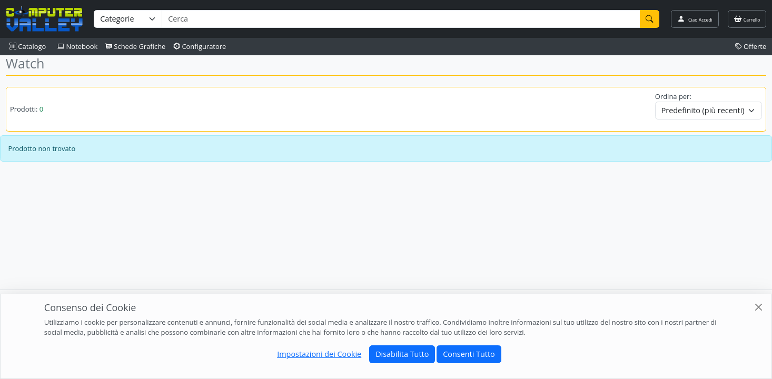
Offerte (751, 46)
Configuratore (199, 46)
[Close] (759, 307)
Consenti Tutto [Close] (468, 354)
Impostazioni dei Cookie (319, 354)
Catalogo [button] (27, 46)
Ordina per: (673, 96)
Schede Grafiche (135, 46)
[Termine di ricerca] (401, 19)
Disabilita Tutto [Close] (402, 354)
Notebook (77, 46)
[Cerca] (650, 19)
